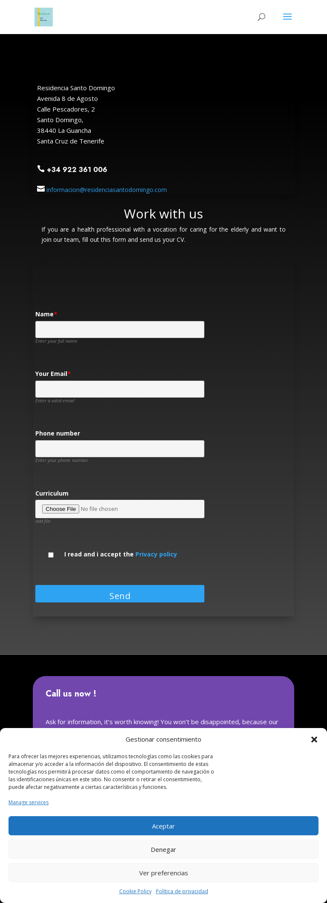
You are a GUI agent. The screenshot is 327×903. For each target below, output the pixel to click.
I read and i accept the (120, 554)
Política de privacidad (182, 891)
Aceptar (163, 826)
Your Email (53, 374)
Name (46, 314)
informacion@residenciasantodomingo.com (106, 190)
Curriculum (52, 493)
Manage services (29, 802)
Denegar (163, 849)
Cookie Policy (135, 891)
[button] (314, 739)
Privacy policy (156, 554)
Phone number (57, 433)
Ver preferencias (163, 873)
